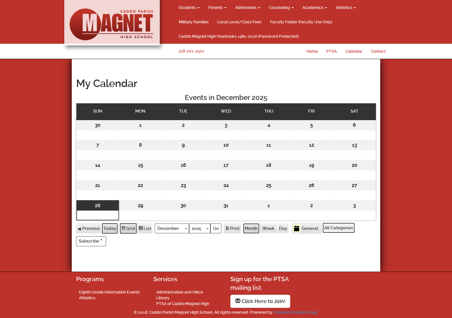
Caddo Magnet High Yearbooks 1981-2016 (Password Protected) (239, 36)
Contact (378, 51)
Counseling (281, 7)
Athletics (346, 7)
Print (232, 228)
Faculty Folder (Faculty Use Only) (301, 22)
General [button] (305, 228)
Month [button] (251, 228)
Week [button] (268, 228)
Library (163, 298)
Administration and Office (179, 292)
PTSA (331, 51)
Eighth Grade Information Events (109, 292)
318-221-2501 (191, 51)
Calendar (353, 51)
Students (189, 7)
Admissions (247, 7)
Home (312, 51)
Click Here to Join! (260, 301)
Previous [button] (89, 228)
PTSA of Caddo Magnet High (182, 303)
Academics (314, 7)
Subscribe (91, 241)
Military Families (194, 22)
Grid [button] (128, 228)
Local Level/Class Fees (239, 22)
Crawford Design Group (296, 312)
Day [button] (283, 228)
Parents (217, 7)
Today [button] (109, 228)
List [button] (144, 228)
